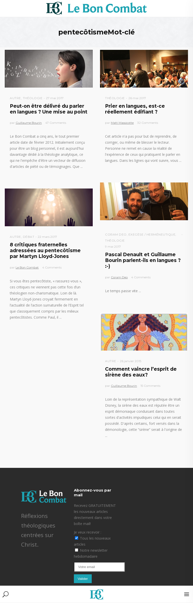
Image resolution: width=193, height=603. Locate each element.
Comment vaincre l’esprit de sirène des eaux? (141, 372)
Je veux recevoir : (87, 532)
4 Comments (141, 277)
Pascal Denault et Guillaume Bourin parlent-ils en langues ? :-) (143, 260)
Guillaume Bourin (29, 123)
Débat (28, 237)
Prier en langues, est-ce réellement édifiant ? (135, 109)
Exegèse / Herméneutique (152, 234)
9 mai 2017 (113, 246)
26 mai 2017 (137, 98)
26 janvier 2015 (130, 361)
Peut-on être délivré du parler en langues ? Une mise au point (48, 109)
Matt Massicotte (122, 123)
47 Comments (55, 123)
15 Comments (150, 386)
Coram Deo (116, 234)
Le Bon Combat (27, 267)
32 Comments (147, 123)
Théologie (33, 98)
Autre (15, 98)
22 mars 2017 (47, 237)
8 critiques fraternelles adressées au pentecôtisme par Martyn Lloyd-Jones (45, 250)
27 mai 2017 (55, 98)
